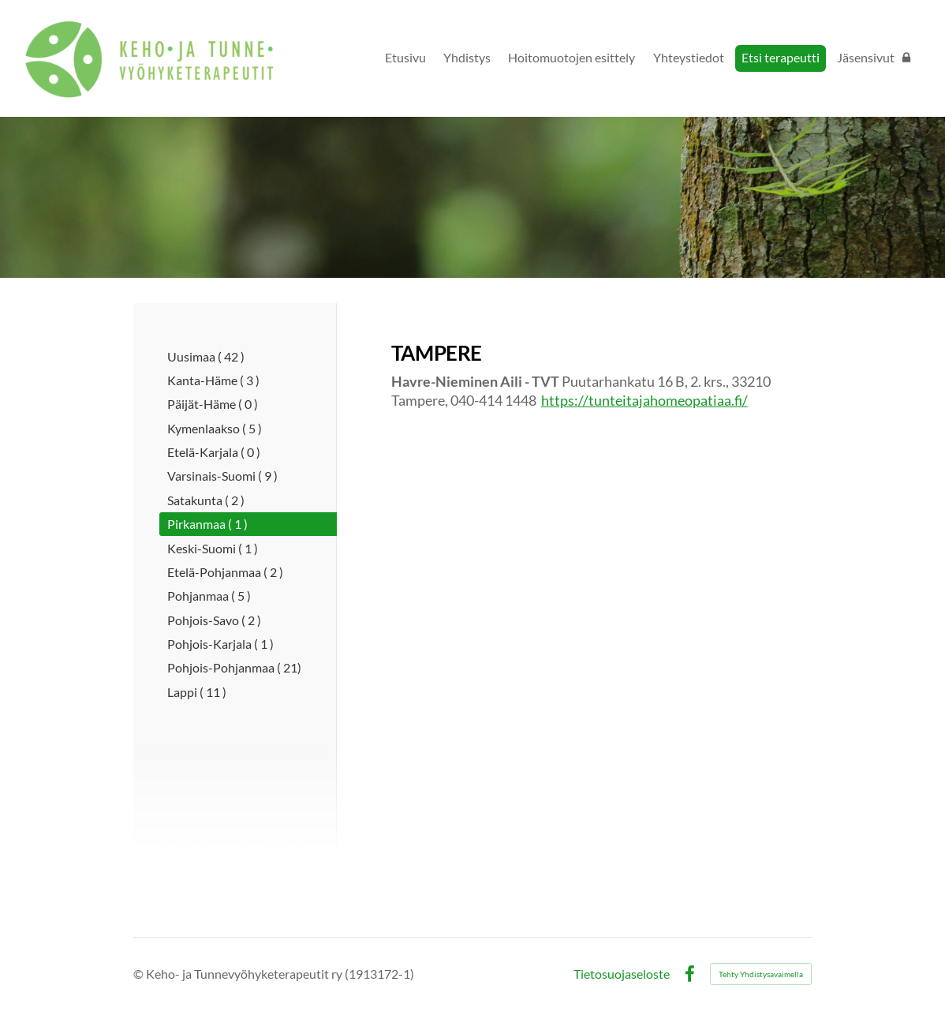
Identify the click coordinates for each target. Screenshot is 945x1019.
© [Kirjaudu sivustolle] (139, 973)
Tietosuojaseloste (621, 974)
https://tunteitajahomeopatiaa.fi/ (644, 400)
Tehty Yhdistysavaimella (761, 974)
